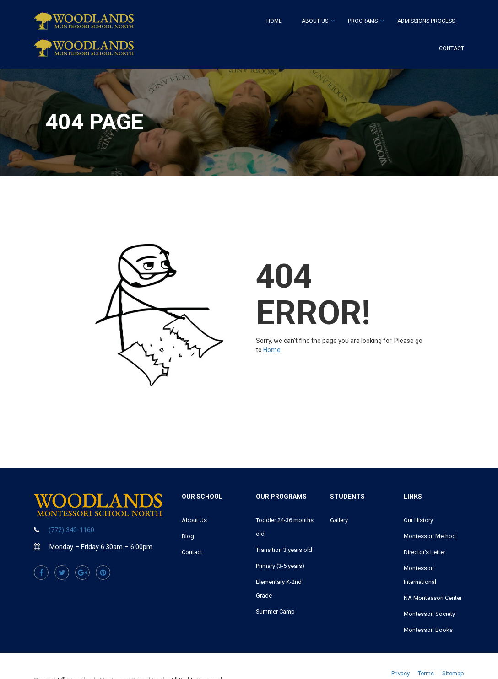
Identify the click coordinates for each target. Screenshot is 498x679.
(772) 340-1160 (71, 530)
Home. (272, 349)
